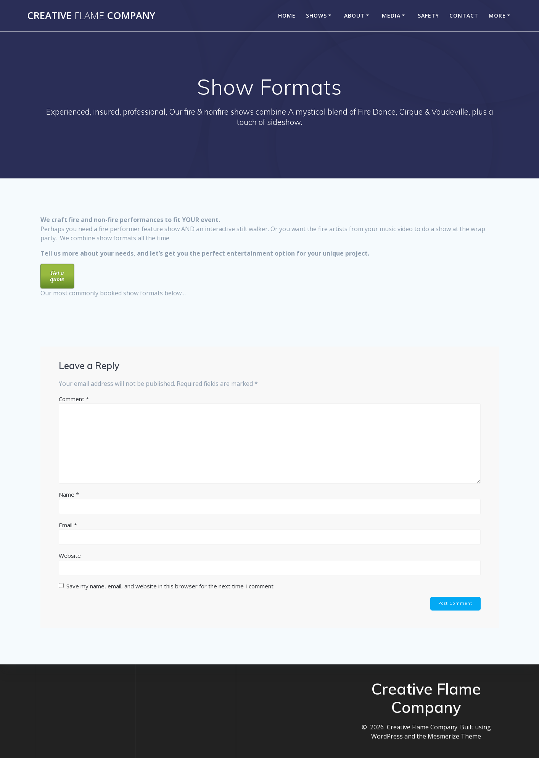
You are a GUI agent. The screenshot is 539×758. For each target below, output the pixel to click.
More (497, 15)
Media (391, 15)
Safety (428, 15)
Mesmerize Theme (454, 736)
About (354, 15)
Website (70, 555)
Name (69, 494)
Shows (316, 15)
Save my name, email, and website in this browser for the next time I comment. (170, 586)
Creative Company (91, 16)
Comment (74, 399)
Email (68, 525)
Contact (463, 15)
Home (287, 15)
